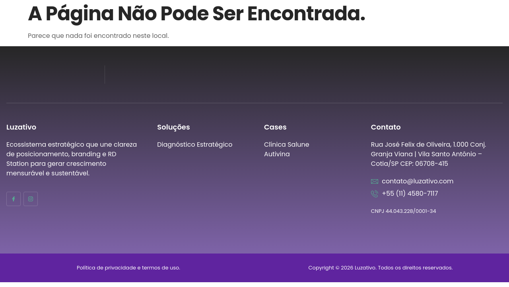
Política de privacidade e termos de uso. (128, 267)
